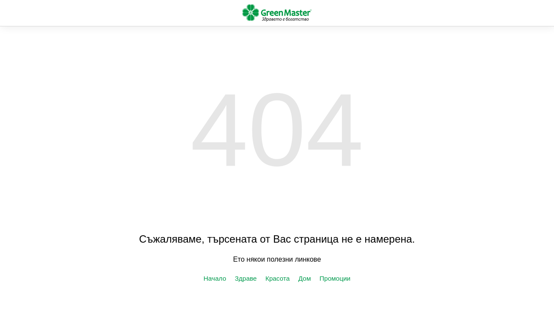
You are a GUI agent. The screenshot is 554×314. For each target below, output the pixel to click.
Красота (277, 278)
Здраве (246, 278)
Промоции (334, 278)
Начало (214, 278)
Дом (304, 278)
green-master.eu (277, 13)
